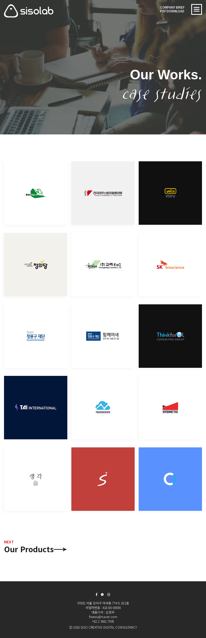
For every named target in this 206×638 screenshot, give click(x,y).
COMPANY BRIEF (172, 9)
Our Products (29, 546)
